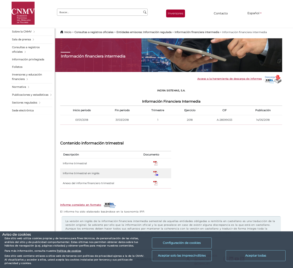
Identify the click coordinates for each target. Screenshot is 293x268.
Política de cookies (69, 250)
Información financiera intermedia (197, 32)
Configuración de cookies (182, 243)
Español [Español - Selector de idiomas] (253, 13)
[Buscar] (145, 12)
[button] (31, 32)
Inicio (67, 32)
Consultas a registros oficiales (93, 32)
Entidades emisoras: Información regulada (144, 32)
